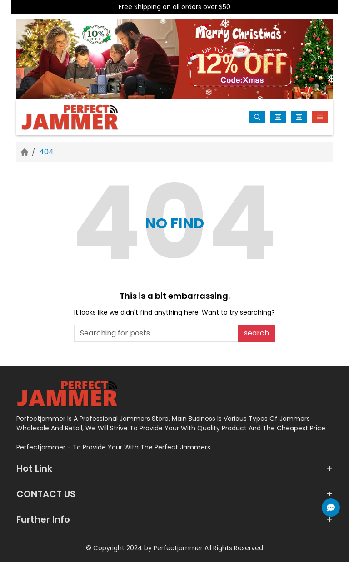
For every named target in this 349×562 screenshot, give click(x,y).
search (256, 333)
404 (46, 152)
